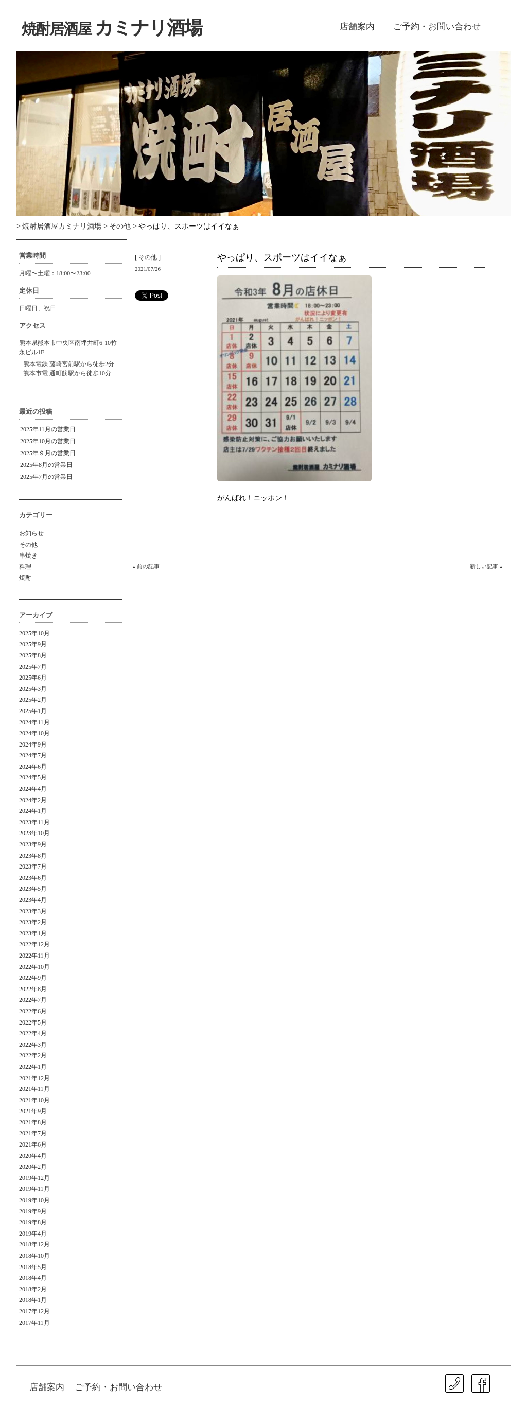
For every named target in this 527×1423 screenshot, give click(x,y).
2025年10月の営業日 (48, 441)
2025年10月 (34, 633)
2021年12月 (34, 1078)
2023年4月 (33, 900)
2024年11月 (34, 722)
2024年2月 (33, 800)
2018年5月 (33, 1267)
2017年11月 (34, 1322)
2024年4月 (33, 788)
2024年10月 (34, 733)
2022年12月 (34, 944)
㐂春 (499, 1402)
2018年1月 (33, 1300)
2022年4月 (33, 1033)
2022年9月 (33, 977)
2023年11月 (34, 822)
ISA (414, 1410)
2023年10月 (34, 833)
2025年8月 (33, 655)
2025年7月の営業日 (46, 476)
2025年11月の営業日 (48, 429)
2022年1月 (33, 1066)
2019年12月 (34, 1178)
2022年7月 (33, 999)
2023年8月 (33, 855)
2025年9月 (33, 644)
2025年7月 (33, 666)
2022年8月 (33, 989)
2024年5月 (33, 777)
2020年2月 (33, 1166)
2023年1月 (33, 933)
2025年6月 (33, 677)
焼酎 (25, 577)
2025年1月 (33, 711)
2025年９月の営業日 (48, 453)
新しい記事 (484, 566)
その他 (28, 544)
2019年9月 (33, 1211)
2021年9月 (33, 1111)
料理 (25, 566)
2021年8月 (33, 1122)
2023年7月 (33, 866)
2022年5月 (33, 1022)
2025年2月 (33, 699)
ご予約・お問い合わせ (437, 26)
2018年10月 (34, 1255)
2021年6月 (33, 1144)
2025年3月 (33, 688)
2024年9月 (33, 744)
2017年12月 (34, 1311)
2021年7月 (33, 1133)
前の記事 (148, 566)
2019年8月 (33, 1222)
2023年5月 (33, 888)
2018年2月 (33, 1289)
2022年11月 (34, 955)
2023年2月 (33, 922)
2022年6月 (33, 1011)
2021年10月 (34, 1100)
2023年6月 (33, 877)
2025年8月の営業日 (46, 464)
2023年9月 (33, 844)
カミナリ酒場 (112, 28)
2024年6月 (33, 766)
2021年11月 (34, 1088)
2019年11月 (34, 1188)
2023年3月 (33, 911)
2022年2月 (33, 1055)
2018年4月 (33, 1277)
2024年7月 (33, 755)
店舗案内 (357, 26)
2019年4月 (33, 1233)
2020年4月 (33, 1155)
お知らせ (31, 533)
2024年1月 (33, 810)
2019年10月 (34, 1200)
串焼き (28, 555)
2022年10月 (34, 966)
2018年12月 (34, 1244)
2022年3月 (33, 1044)
